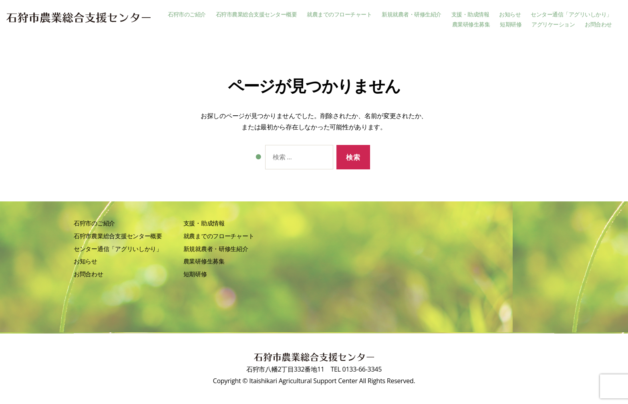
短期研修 (510, 24)
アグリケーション (553, 24)
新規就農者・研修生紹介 (411, 14)
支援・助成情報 (470, 14)
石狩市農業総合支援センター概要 (256, 14)
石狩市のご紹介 (187, 14)
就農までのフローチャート (339, 14)
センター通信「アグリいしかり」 (571, 14)
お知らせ (510, 14)
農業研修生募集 (471, 24)
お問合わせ (598, 24)
